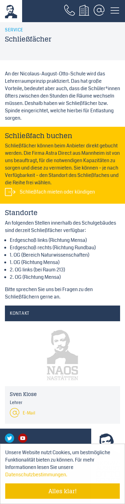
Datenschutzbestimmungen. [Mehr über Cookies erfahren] (36, 474)
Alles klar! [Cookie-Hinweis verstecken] (63, 491)
